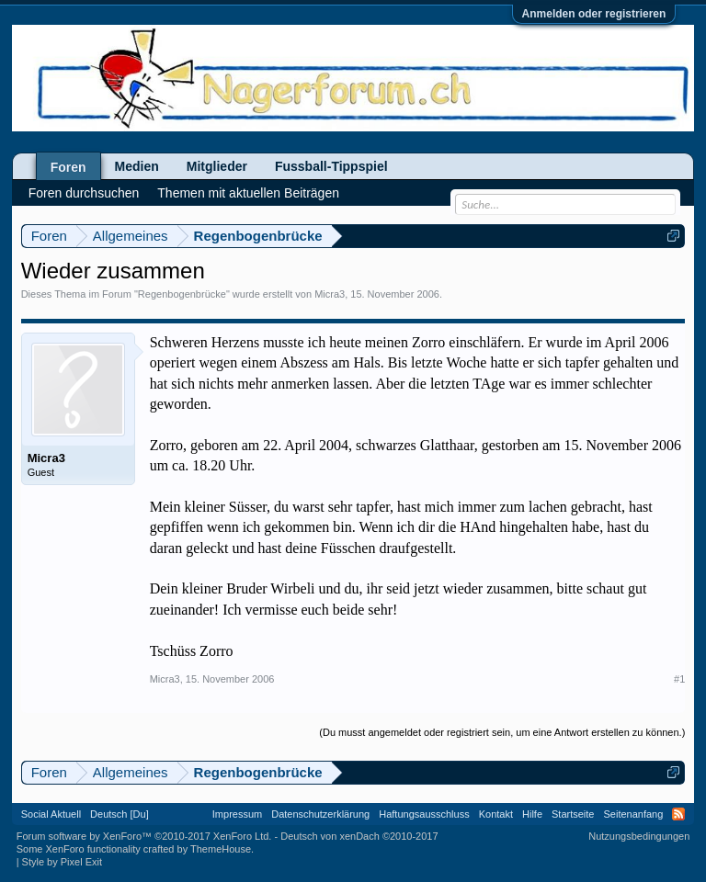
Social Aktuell (51, 814)
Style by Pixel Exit (62, 861)
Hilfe (532, 814)
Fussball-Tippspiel (331, 166)
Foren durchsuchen (84, 193)
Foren (68, 167)
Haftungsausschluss (424, 814)
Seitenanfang (633, 814)
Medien (137, 166)
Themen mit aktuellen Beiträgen (248, 193)
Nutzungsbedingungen (638, 836)
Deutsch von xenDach (359, 836)
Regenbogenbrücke (182, 294)
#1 (679, 678)
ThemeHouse (220, 848)
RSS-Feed (678, 814)
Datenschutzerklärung (320, 814)
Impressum (237, 814)
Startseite (573, 814)
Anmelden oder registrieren (594, 13)
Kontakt (496, 814)
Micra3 (329, 294)
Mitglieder (217, 166)
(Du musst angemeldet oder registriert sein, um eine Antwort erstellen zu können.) (502, 732)
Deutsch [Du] (119, 814)
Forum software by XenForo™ (144, 836)
